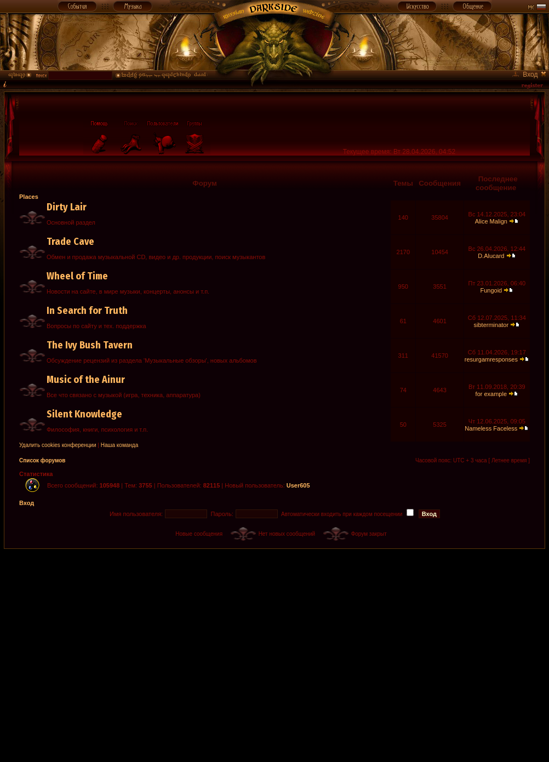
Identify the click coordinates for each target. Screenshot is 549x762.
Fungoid (491, 290)
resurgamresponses (491, 359)
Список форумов (42, 460)
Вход (26, 503)
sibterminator (491, 325)
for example (491, 394)
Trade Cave (70, 242)
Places (28, 196)
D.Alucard (491, 256)
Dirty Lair (67, 207)
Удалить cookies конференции (57, 445)
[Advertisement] (102, 651)
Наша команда (120, 445)
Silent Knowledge (84, 414)
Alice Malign (491, 221)
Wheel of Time (77, 276)
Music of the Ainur (86, 380)
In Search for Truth (87, 311)
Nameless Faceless (491, 428)
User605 (298, 485)
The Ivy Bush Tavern (90, 345)
